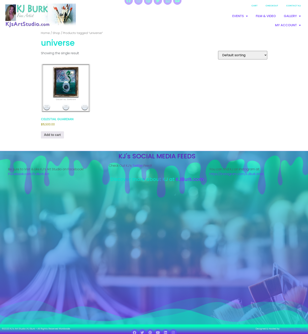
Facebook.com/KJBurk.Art (29, 174)
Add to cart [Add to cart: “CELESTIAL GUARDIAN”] (52, 135)
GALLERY (292, 16)
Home (45, 33)
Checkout (272, 5)
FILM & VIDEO (266, 16)
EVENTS (240, 16)
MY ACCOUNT (288, 25)
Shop (56, 33)
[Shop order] (242, 55)
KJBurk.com (190, 179)
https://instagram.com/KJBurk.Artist (236, 174)
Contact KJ (293, 5)
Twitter (137, 165)
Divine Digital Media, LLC (293, 328)
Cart (254, 5)
